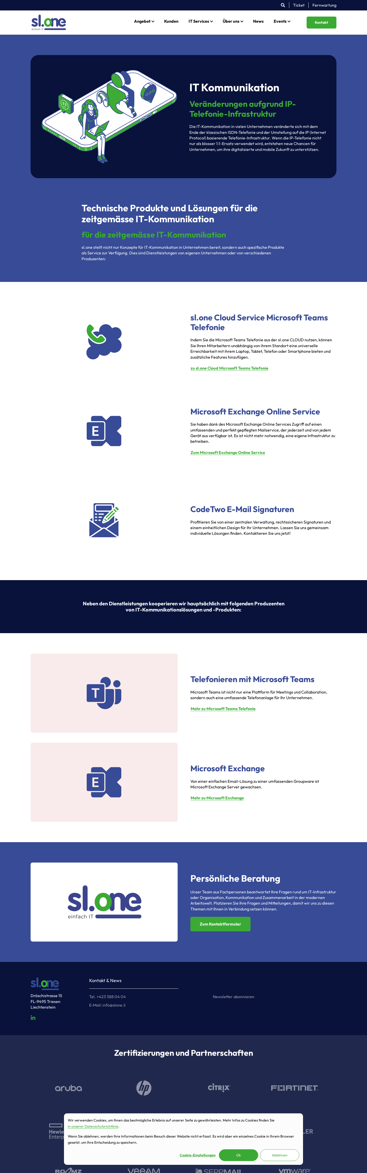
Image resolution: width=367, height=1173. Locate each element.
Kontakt (321, 22)
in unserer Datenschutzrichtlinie (93, 1126)
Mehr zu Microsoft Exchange (217, 797)
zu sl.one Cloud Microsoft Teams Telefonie (229, 368)
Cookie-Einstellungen (198, 1155)
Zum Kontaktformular (220, 924)
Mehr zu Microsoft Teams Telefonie (223, 708)
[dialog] (183, 1139)
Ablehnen (279, 1155)
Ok (238, 1155)
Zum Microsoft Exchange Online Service (228, 452)
